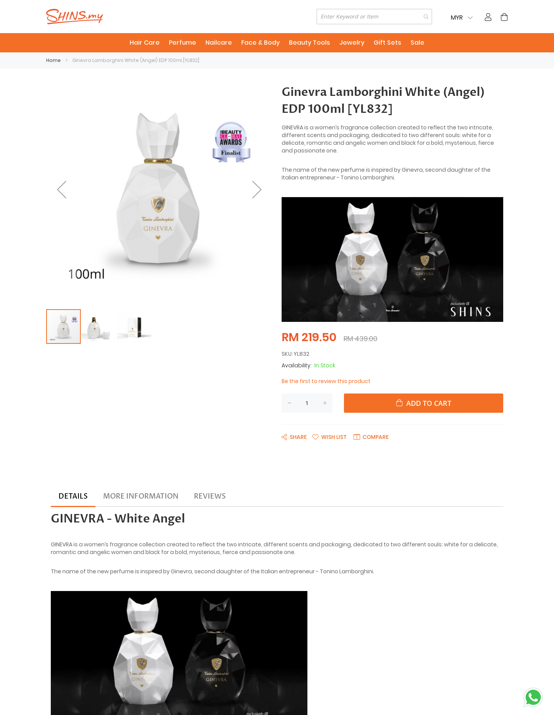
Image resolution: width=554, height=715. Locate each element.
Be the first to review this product (326, 381)
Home (53, 60)
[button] (61, 189)
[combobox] (374, 16)
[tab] (73, 496)
